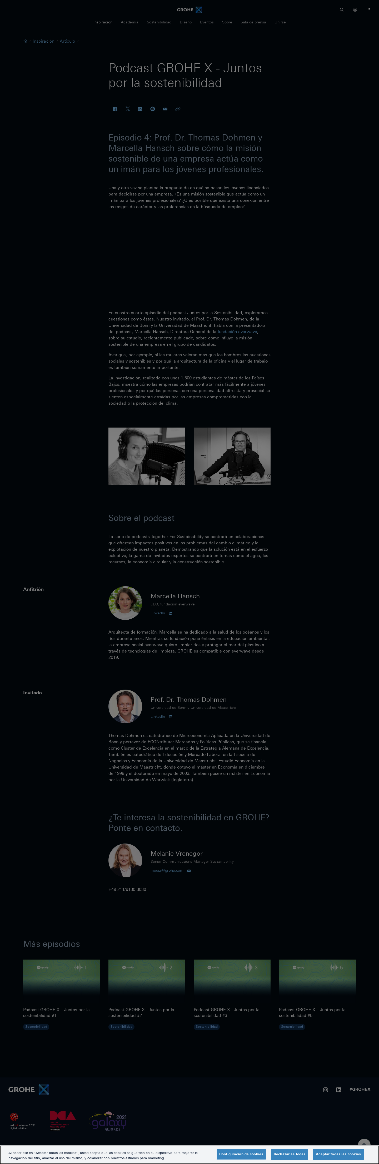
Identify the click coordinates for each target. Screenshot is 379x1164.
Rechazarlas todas (289, 1154)
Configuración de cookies (241, 1154)
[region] (189, 1154)
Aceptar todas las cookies (338, 1154)
